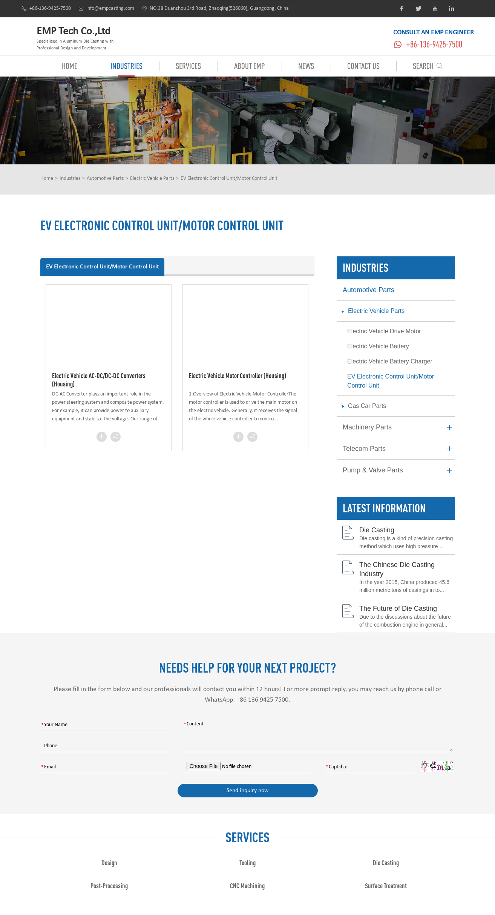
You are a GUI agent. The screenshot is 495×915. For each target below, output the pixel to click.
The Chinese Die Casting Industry (397, 569)
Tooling (247, 862)
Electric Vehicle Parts (152, 178)
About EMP (249, 66)
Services (188, 66)
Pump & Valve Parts (399, 470)
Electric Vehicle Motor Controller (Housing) (237, 375)
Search (428, 66)
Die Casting (376, 530)
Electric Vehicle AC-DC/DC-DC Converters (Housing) (99, 380)
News (306, 66)
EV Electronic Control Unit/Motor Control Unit (229, 178)
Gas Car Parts (361, 406)
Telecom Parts (399, 448)
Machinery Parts (399, 427)
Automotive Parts (105, 178)
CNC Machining (247, 885)
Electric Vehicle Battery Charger (389, 361)
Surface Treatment (386, 885)
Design (109, 862)
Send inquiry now (247, 791)
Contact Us (363, 66)
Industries (126, 66)
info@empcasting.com (106, 8)
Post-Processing (109, 885)
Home (69, 66)
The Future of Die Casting (398, 608)
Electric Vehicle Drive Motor (384, 331)
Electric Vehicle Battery (378, 346)
